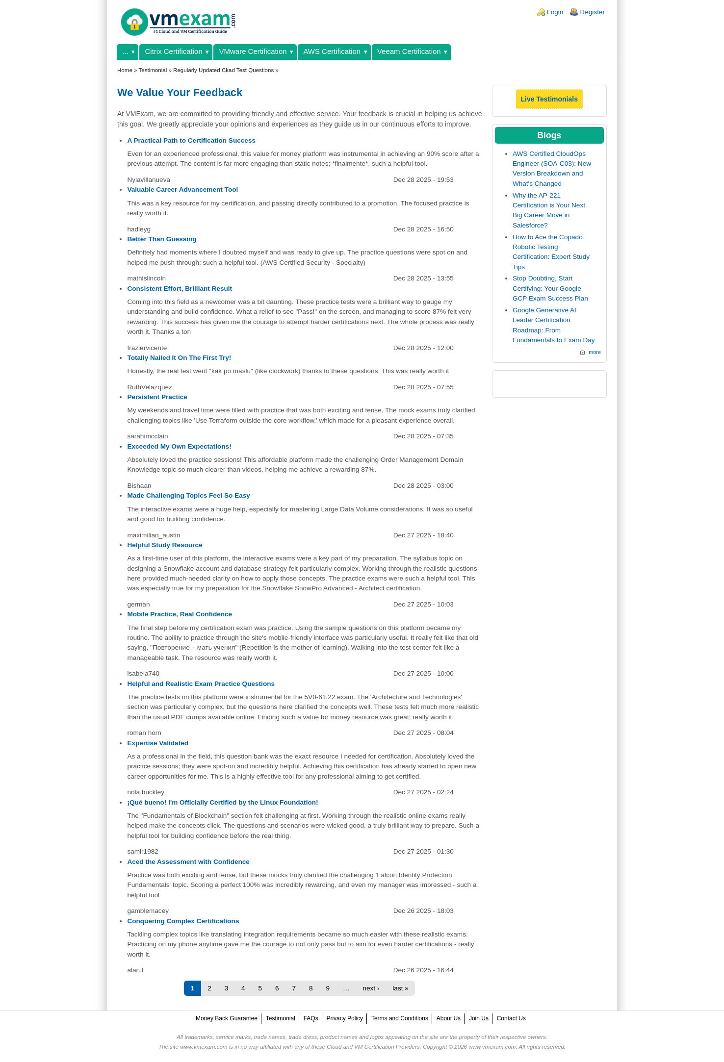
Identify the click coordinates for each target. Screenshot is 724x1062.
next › (370, 988)
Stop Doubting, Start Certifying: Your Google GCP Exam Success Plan (550, 288)
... (125, 51)
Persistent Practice (157, 397)
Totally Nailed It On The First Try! (179, 357)
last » (400, 988)
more (595, 352)
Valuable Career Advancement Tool (182, 189)
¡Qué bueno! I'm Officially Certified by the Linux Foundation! (222, 802)
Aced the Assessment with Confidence (188, 861)
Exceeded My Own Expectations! (179, 446)
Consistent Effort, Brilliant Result (179, 288)
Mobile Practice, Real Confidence (179, 614)
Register (592, 12)
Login (555, 12)
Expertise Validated (157, 743)
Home (124, 70)
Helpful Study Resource (164, 545)
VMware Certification (253, 51)
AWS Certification (332, 51)
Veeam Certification (409, 51)
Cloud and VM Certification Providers (373, 1047)
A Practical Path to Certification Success (191, 140)
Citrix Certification (174, 51)
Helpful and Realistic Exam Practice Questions (201, 683)
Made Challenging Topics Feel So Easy (188, 495)
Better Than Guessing (161, 239)
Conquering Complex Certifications (183, 921)
